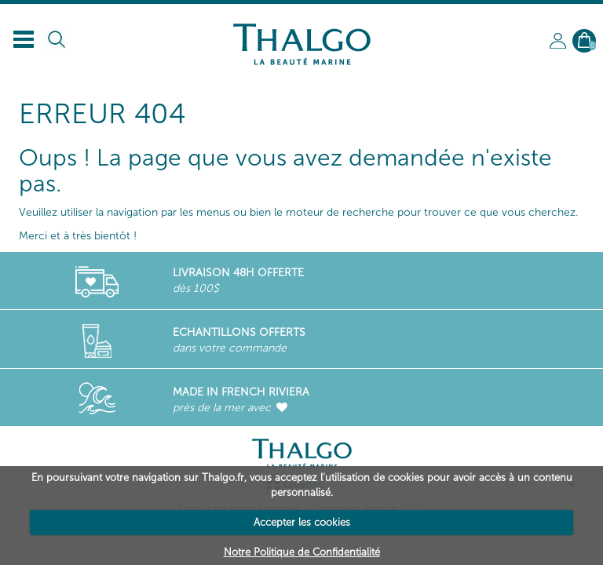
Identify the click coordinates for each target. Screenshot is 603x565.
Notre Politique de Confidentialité (302, 552)
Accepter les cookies (302, 522)
